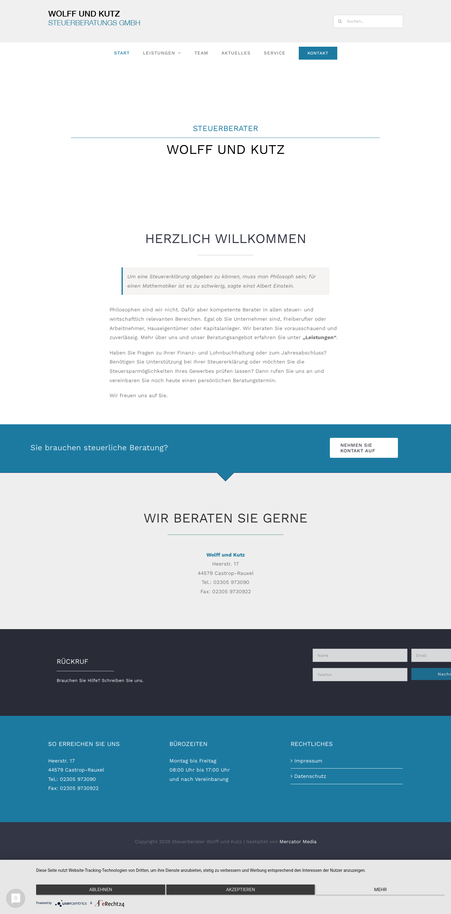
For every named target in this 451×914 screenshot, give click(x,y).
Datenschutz (310, 829)
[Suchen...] (368, 21)
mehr (384, 891)
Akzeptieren (240, 891)
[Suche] (340, 21)
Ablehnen (96, 891)
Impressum (308, 813)
